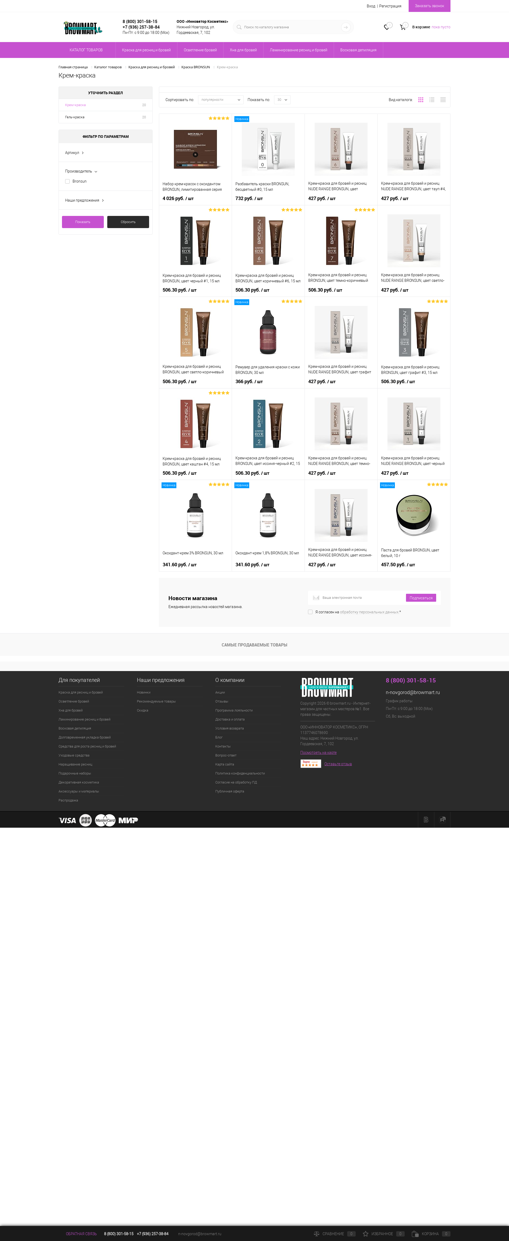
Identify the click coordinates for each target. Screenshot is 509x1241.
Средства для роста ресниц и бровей (87, 746)
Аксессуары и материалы (79, 791)
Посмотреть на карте (318, 752)
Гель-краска (74, 117)
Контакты (223, 746)
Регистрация (390, 6)
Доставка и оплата (230, 719)
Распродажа (68, 800)
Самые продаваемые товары (254, 645)
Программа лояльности (234, 710)
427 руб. (322, 198)
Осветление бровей (74, 701)
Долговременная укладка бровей (85, 737)
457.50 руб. (398, 564)
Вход (371, 6)
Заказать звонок (429, 6)
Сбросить (128, 222)
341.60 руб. (180, 564)
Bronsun (80, 181)
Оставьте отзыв (338, 764)
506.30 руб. (180, 289)
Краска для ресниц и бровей (81, 692)
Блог (218, 737)
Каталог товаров (85, 50)
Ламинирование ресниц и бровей (84, 719)
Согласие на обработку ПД (236, 782)
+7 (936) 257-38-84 (152, 1234)
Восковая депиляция (75, 728)
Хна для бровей (71, 710)
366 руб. (249, 381)
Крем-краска (75, 105)
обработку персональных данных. (369, 612)
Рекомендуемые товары (156, 701)
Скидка (142, 710)
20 (144, 105)
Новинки (143, 692)
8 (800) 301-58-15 (140, 21)
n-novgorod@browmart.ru (413, 692)
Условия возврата (229, 728)
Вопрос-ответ (225, 755)
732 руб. (249, 198)
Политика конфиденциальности (240, 773)
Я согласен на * (358, 612)
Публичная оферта (229, 791)
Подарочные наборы (75, 773)
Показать (82, 222)
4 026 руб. (179, 198)
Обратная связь (78, 1234)
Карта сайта (224, 764)
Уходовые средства (74, 755)
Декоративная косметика (79, 782)
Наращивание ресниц (75, 764)
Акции (220, 692)
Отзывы (221, 701)
